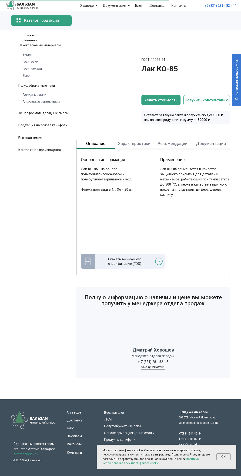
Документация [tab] (211, 143)
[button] (206, 100)
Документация (115, 5)
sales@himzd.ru (153, 367)
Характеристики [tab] (134, 143)
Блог (138, 5)
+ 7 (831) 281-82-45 (153, 362)
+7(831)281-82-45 (190, 439)
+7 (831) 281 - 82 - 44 (220, 5)
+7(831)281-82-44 (190, 433)
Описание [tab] (95, 143)
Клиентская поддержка (236, 80)
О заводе (87, 5)
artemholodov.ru (25, 454)
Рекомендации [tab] (172, 143)
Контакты (178, 5)
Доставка (156, 5)
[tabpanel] (120, 218)
